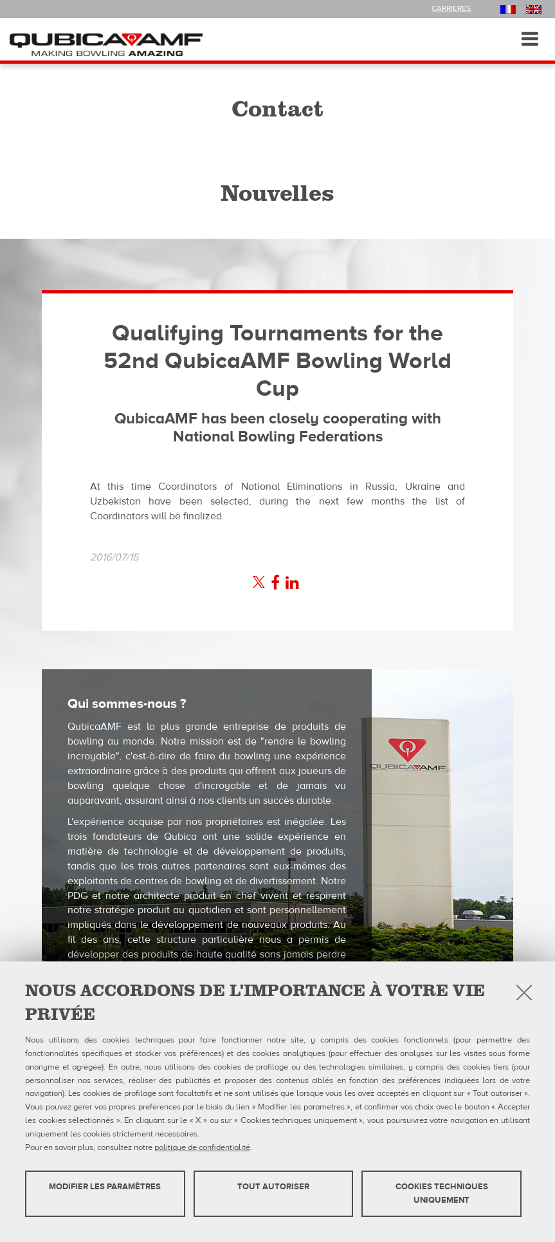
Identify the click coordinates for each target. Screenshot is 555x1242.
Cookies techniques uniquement (442, 1193)
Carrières (452, 8)
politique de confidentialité (202, 1147)
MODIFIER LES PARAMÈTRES (105, 1187)
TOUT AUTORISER (273, 1187)
